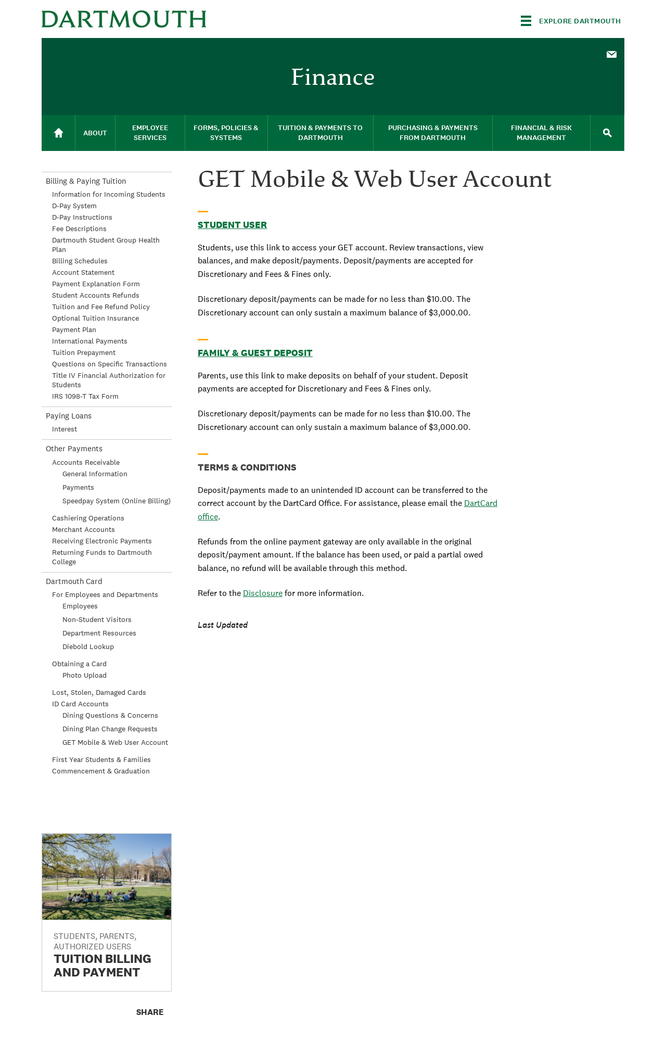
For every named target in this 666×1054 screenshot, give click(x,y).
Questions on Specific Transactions (109, 364)
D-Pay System (74, 205)
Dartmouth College (124, 19)
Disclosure (263, 593)
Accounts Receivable (86, 462)
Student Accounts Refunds (95, 295)
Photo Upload (84, 675)
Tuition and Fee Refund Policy (101, 306)
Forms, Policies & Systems (226, 133)
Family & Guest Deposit (255, 353)
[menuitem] (611, 54)
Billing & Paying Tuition (86, 181)
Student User (232, 225)
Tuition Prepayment (84, 352)
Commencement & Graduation (101, 771)
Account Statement (83, 272)
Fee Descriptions (79, 228)
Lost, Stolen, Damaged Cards (99, 692)
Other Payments (74, 448)
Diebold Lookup (88, 646)
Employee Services (150, 133)
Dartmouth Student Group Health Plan (106, 244)
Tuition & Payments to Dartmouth (320, 133)
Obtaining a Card (79, 663)
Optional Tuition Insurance (95, 318)
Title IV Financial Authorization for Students (108, 380)
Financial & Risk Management (541, 133)
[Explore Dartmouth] (571, 21)
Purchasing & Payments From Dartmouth (433, 133)
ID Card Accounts (80, 703)
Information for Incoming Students (108, 194)
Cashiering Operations (88, 518)
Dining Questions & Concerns (110, 715)
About (95, 133)
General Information (94, 473)
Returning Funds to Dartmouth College (102, 557)
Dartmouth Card (74, 581)
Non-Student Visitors (97, 619)
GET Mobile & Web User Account (115, 742)
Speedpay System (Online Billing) (116, 500)
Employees (80, 606)
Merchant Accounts (83, 529)
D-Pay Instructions (82, 217)
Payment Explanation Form (96, 283)
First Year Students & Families (101, 759)
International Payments (89, 341)
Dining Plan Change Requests (110, 728)
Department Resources (99, 633)
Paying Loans (69, 416)
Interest (64, 429)
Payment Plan (74, 329)
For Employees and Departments (105, 594)
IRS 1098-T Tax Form (85, 396)
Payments (78, 487)
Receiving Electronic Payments (102, 540)
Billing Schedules (80, 260)
